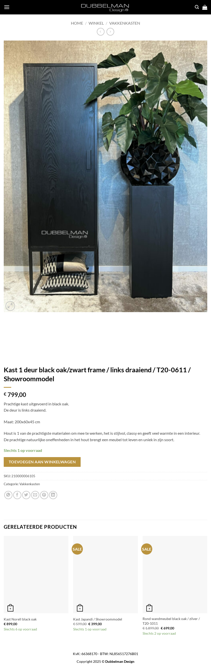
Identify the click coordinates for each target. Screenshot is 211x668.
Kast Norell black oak (20, 619)
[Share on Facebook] (17, 495)
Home (77, 23)
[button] (7, 7)
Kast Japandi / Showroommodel (97, 619)
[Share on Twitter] (26, 495)
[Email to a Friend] (35, 495)
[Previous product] (110, 32)
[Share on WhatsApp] (8, 495)
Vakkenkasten (124, 23)
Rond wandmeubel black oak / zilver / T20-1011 (171, 621)
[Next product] (101, 32)
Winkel (96, 23)
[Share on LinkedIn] (53, 495)
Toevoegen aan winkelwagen (42, 462)
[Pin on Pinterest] (44, 495)
